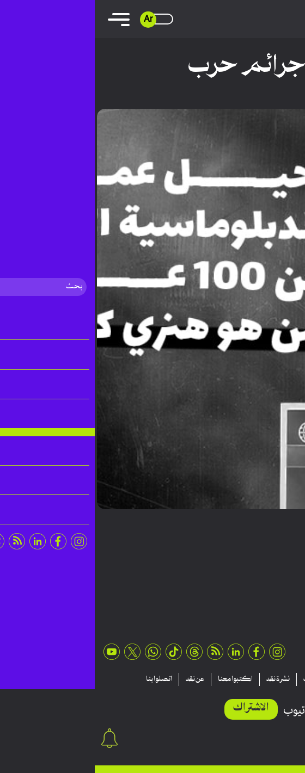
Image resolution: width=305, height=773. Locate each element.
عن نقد (100, 679)
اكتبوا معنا (140, 679)
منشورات (221, 679)
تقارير (256, 679)
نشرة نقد (183, 679)
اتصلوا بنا (64, 679)
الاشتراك (156, 708)
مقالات (288, 679)
